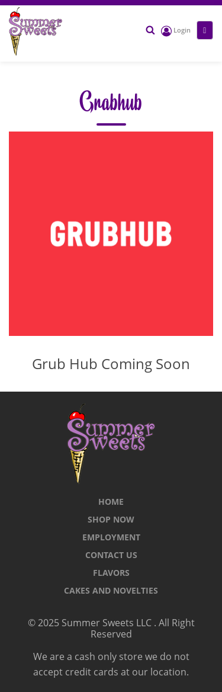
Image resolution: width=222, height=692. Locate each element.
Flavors (111, 572)
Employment (111, 537)
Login (176, 29)
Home (111, 501)
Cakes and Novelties (111, 590)
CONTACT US (111, 554)
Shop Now (111, 519)
